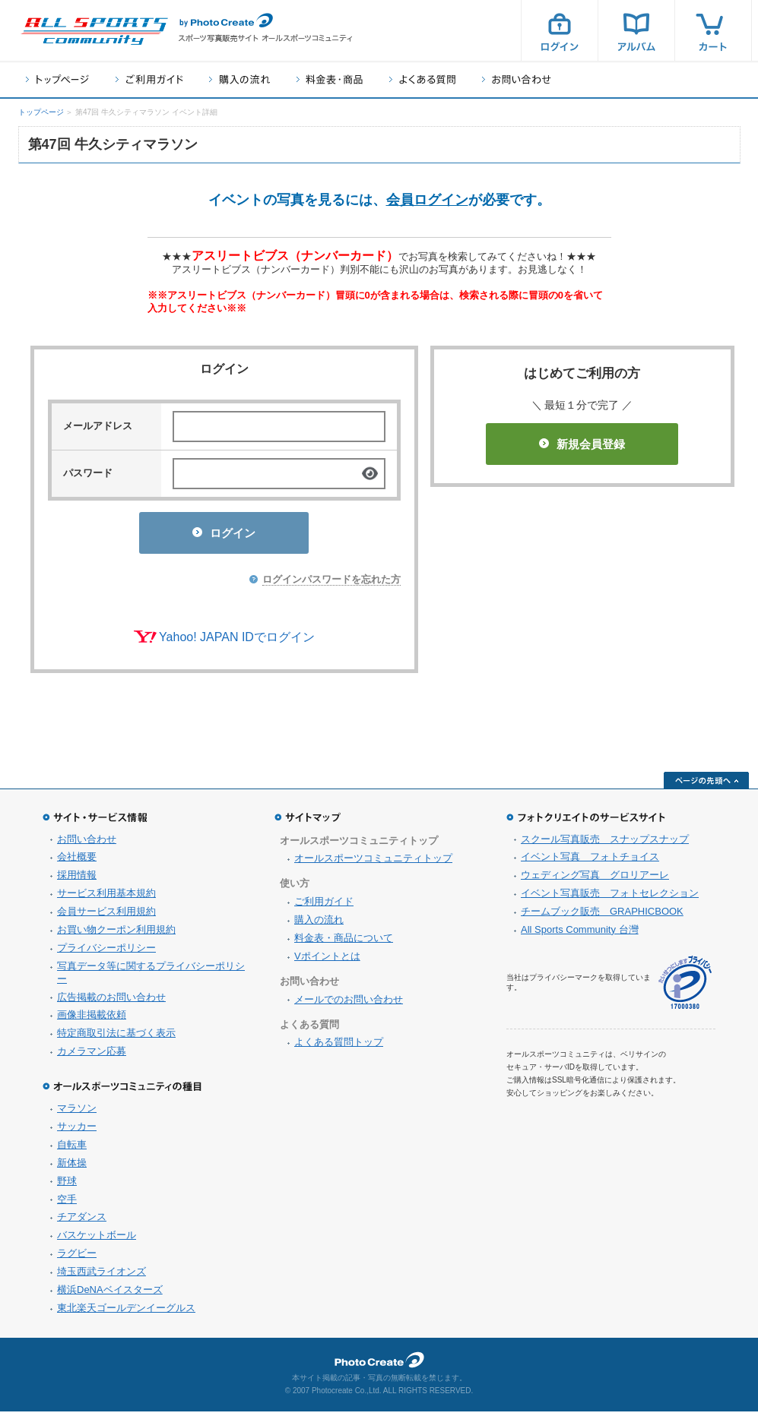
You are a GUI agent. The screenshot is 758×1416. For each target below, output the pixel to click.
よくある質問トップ (338, 1046)
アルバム (636, 30)
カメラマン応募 (91, 1055)
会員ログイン (427, 199)
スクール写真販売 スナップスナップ (605, 843)
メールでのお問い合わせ (348, 1004)
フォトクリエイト (379, 1364)
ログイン (560, 30)
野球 (67, 1185)
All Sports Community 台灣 (580, 934)
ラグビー (77, 1257)
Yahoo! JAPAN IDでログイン (237, 641)
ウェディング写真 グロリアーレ (595, 879)
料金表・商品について (343, 942)
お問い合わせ (516, 79)
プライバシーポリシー (106, 952)
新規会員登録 (582, 444)
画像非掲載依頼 (91, 1019)
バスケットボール (96, 1239)
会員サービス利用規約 (106, 915)
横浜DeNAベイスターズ (110, 1294)
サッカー (77, 1130)
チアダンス (81, 1221)
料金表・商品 (329, 79)
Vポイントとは (327, 960)
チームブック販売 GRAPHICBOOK (602, 915)
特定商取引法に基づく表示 (116, 1037)
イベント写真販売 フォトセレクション (610, 897)
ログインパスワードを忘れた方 (331, 583)
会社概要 (77, 861)
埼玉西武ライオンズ (101, 1276)
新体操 (72, 1167)
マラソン (77, 1112)
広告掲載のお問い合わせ (111, 1001)
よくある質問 (422, 79)
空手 (67, 1203)
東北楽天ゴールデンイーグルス (126, 1312)
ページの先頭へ (706, 784)
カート (713, 30)
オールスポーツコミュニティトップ (373, 862)
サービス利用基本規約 (106, 897)
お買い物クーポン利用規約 (116, 934)
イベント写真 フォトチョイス (590, 861)
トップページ (57, 79)
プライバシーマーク (685, 987)
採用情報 (77, 879)
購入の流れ (239, 79)
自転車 (72, 1149)
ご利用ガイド (149, 79)
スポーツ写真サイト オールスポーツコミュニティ (94, 31)
